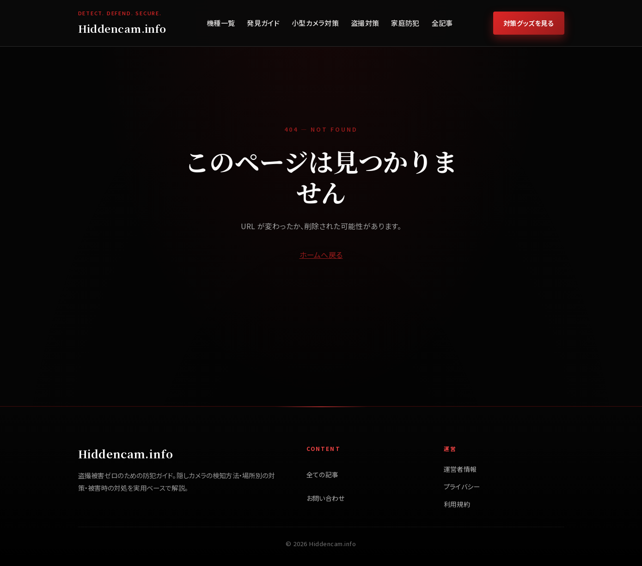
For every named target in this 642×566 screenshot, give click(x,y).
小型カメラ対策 (315, 23)
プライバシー (462, 486)
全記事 (442, 23)
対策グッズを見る (528, 23)
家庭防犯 (405, 23)
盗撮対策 (365, 23)
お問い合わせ (325, 498)
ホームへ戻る (321, 254)
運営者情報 (460, 469)
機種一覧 (221, 23)
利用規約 (457, 504)
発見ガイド (263, 23)
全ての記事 (322, 474)
